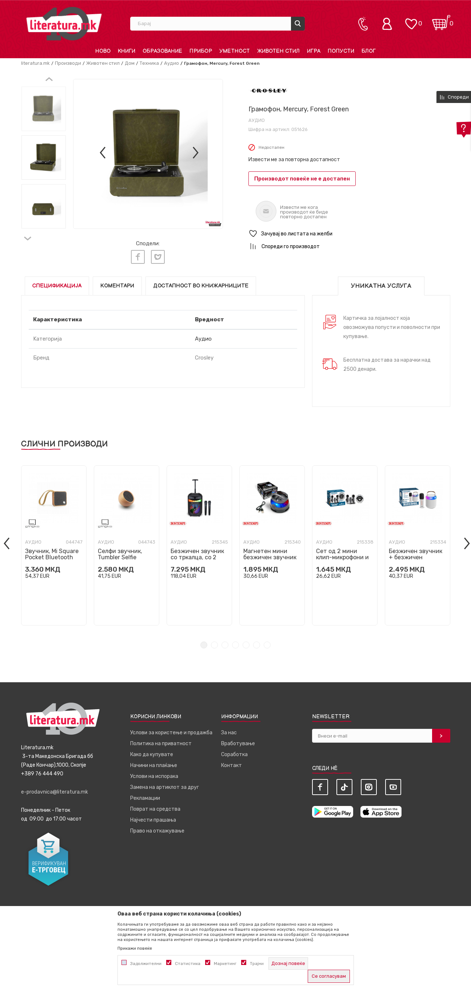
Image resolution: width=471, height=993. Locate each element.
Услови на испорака (154, 776)
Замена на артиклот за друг (164, 787)
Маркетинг (225, 963)
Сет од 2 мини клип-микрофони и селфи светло (342, 557)
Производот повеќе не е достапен (302, 178)
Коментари (117, 285)
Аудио (171, 63)
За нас (229, 733)
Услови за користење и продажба (171, 733)
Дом (130, 63)
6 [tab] (256, 645)
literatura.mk (35, 63)
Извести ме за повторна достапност (294, 159)
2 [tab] (214, 645)
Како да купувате (151, 754)
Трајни (257, 963)
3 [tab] (224, 645)
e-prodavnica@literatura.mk (54, 792)
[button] (349, 234)
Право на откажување (157, 831)
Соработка (234, 754)
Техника (149, 63)
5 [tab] (246, 645)
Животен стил (103, 63)
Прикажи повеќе (134, 948)
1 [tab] (203, 645)
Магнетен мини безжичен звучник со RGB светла (269, 557)
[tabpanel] (54, 545)
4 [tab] (235, 645)
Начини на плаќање (153, 765)
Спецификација (56, 285)
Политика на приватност (161, 743)
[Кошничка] (441, 20)
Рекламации (145, 798)
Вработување (238, 743)
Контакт (231, 765)
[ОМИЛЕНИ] (411, 20)
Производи (68, 63)
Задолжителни (145, 963)
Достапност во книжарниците (200, 285)
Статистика (187, 963)
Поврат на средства (155, 809)
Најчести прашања (153, 820)
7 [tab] (267, 645)
